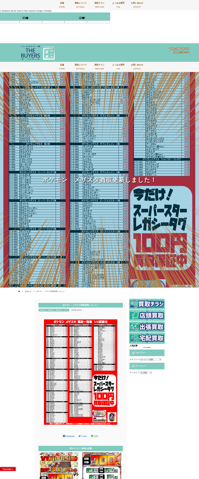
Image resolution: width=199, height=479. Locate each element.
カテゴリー (134, 359)
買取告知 (59, 310)
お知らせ (43, 310)
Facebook (69, 436)
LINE (94, 436)
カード (66, 310)
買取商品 (51, 310)
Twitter (83, 436)
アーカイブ (134, 373)
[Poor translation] (82, 16)
